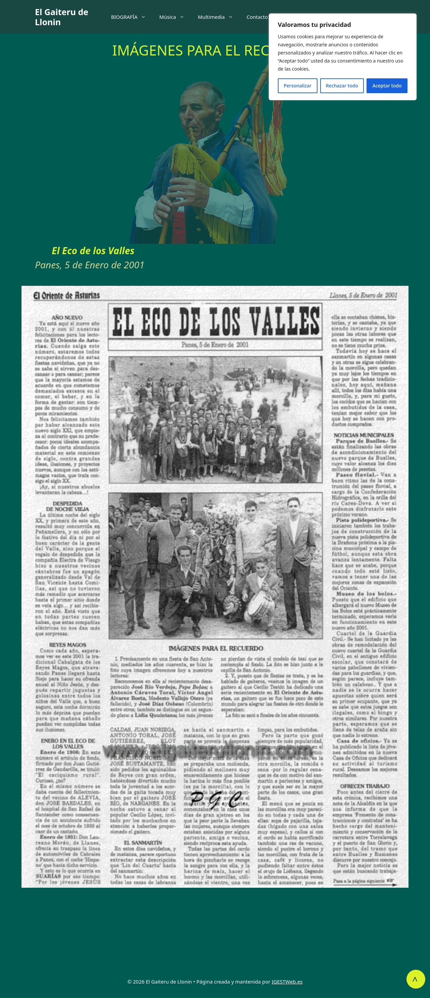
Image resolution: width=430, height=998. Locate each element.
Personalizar (297, 85)
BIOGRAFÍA (132, 17)
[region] (343, 56)
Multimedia (219, 17)
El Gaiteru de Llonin (61, 17)
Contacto (257, 16)
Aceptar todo (387, 85)
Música (175, 17)
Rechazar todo (342, 85)
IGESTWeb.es (287, 981)
